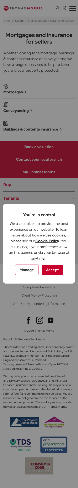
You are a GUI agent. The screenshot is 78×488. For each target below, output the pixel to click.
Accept (52, 269)
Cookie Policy (47, 241)
